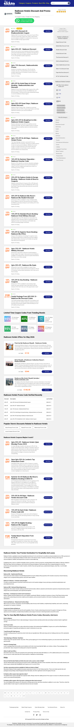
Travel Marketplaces (61, 158)
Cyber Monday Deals (39, 707)
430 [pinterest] (59, 97)
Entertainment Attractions (62, 142)
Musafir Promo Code (26, 427)
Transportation (59, 155)
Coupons (28, 3)
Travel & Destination (60, 138)
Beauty (57, 122)
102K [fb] (59, 90)
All (5, 693)
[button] (68, 3)
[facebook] (33, 715)
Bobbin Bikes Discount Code (62, 46)
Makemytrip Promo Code (40, 427)
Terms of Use (46, 711)
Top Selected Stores (52, 707)
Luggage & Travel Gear (61, 149)
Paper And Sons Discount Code (63, 72)
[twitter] (36, 715)
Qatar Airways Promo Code (11, 427)
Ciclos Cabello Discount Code (63, 65)
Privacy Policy (36, 711)
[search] (59, 3)
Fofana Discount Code (61, 53)
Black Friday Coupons (27, 707)
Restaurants (59, 153)
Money (57, 133)
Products (35, 3)
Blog (47, 3)
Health (57, 129)
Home (57, 131)
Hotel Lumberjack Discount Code (63, 61)
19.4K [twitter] (59, 93)
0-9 (24, 696)
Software (58, 135)
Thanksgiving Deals (13, 707)
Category (22, 3)
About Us (62, 707)
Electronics (58, 126)
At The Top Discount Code (62, 76)
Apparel (57, 120)
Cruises (58, 140)
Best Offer (42, 3)
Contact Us (27, 711)
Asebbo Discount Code (61, 49)
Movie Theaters (59, 151)
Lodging (58, 146)
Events (57, 144)
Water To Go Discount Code (62, 68)
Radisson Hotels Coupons (62, 31)
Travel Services (59, 160)
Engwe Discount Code (61, 42)
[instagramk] (40, 715)
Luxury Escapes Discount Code (12, 431)
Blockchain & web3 (60, 124)
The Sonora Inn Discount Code (63, 57)
